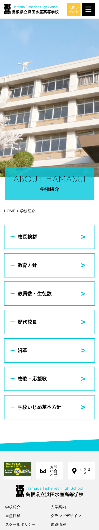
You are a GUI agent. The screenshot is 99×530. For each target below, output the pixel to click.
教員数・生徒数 (35, 293)
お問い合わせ (49, 471)
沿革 (22, 350)
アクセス (81, 471)
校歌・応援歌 (32, 378)
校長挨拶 (27, 237)
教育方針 (27, 265)
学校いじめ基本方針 (40, 407)
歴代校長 (27, 322)
